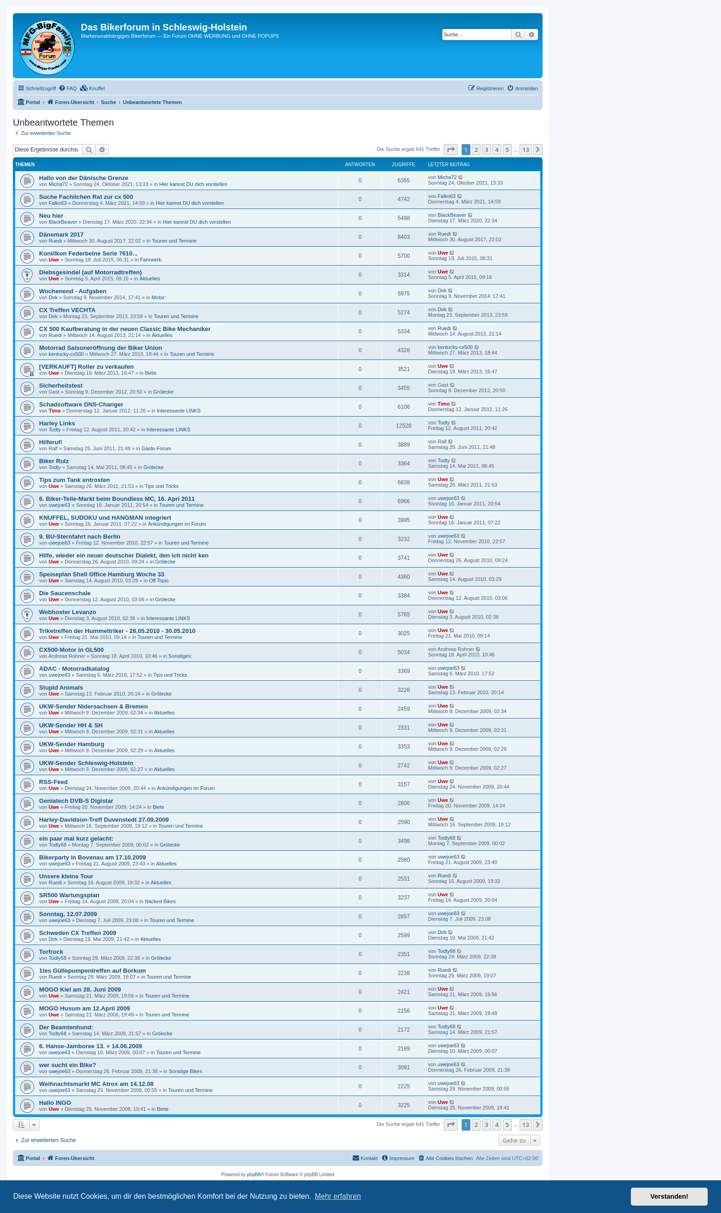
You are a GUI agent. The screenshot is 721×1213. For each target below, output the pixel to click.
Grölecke (163, 392)
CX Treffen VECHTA (67, 310)
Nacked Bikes (160, 901)
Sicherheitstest (61, 385)
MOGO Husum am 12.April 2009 (84, 1008)
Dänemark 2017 (61, 234)
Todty (55, 429)
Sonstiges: (180, 656)
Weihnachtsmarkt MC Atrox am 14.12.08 (96, 1083)
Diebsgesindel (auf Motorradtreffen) (90, 272)
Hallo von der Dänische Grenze (83, 177)
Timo (55, 410)
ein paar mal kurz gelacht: (76, 838)
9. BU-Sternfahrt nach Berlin (79, 536)
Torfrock (51, 951)
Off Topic (159, 580)
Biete (150, 373)
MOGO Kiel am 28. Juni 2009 (80, 989)
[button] (451, 149)
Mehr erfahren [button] (338, 1196)
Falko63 (58, 203)
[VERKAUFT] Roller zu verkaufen (86, 366)
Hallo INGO (55, 1102)
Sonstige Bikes (185, 1071)
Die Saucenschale (65, 593)
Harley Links (57, 423)
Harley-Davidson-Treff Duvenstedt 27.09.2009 (104, 819)
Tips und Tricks (162, 486)
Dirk (53, 297)
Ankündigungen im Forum (177, 524)
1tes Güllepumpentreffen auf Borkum (92, 970)
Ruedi (55, 241)
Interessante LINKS (178, 410)
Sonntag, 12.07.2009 (68, 914)
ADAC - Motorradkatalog (74, 668)
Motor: (159, 297)
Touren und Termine (174, 241)
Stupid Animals (61, 687)
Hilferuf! (51, 442)
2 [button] (476, 149)
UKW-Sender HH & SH (71, 725)
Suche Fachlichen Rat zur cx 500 (86, 196)
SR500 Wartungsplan (69, 895)
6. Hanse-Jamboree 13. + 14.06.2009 (90, 1046)
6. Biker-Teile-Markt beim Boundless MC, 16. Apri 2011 (117, 498)
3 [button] (486, 149)
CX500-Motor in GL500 (71, 649)
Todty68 (58, 844)
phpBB (254, 1174)
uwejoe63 (59, 505)
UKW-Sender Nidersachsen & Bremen (93, 706)
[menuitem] (67, 88)
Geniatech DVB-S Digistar (76, 800)
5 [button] (507, 149)
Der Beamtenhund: (66, 1027)
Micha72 (58, 184)
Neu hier (51, 215)
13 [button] (525, 149)
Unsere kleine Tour (66, 876)
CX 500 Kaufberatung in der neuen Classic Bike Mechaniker (125, 328)
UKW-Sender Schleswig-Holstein (86, 763)
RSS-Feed (53, 781)
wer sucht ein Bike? (67, 1065)
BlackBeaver (63, 222)
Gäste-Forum (157, 448)
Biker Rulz (54, 461)
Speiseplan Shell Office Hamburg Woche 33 (101, 574)
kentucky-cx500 (66, 354)
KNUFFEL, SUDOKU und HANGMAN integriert (105, 517)
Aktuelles (149, 278)
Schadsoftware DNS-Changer (81, 404)
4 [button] (496, 149)
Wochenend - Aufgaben (73, 291)
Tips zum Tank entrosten (74, 479)
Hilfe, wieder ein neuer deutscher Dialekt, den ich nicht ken (124, 555)
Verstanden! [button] (669, 1196)
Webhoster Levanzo (67, 612)
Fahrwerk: (151, 259)
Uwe (54, 259)
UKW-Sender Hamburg (71, 744)
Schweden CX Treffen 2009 (77, 932)
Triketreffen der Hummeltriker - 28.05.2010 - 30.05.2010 (117, 630)
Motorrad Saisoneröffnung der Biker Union (100, 347)
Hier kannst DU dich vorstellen (193, 184)
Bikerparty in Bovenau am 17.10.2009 (92, 857)
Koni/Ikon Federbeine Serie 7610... (88, 253)
